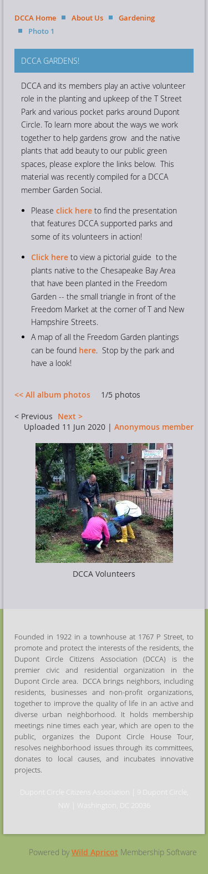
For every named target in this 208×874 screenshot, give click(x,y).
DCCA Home (35, 18)
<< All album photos (52, 394)
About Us (87, 18)
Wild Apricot (95, 852)
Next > (70, 416)
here (87, 350)
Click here (49, 257)
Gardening (137, 18)
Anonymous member (154, 426)
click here (74, 210)
